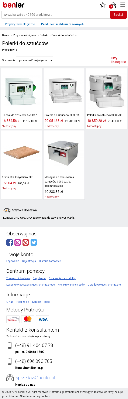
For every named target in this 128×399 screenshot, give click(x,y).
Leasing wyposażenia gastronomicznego (30, 284)
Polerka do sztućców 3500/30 (104, 115)
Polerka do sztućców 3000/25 (62, 115)
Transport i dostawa (18, 278)
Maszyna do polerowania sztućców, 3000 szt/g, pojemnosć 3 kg (59, 181)
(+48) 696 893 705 (33, 361)
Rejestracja (29, 261)
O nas (9, 301)
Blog (47, 301)
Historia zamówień (50, 261)
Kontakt (36, 301)
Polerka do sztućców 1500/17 (19, 115)
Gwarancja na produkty (62, 278)
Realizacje (23, 301)
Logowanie (12, 261)
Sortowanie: (9, 60)
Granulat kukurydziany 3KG (17, 177)
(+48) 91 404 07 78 (34, 345)
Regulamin (39, 278)
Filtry (118, 60)
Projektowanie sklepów (71, 284)
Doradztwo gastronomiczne (104, 284)
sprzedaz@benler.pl (35, 377)
